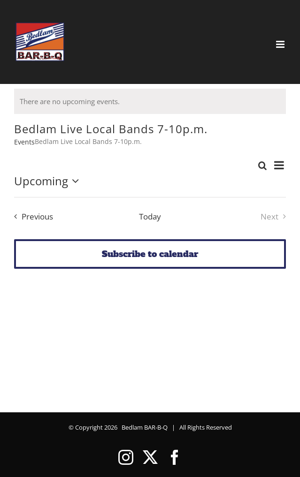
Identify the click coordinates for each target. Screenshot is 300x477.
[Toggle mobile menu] (281, 44)
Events (24, 141)
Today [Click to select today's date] (150, 216)
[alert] (150, 101)
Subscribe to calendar (150, 254)
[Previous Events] (31, 216)
